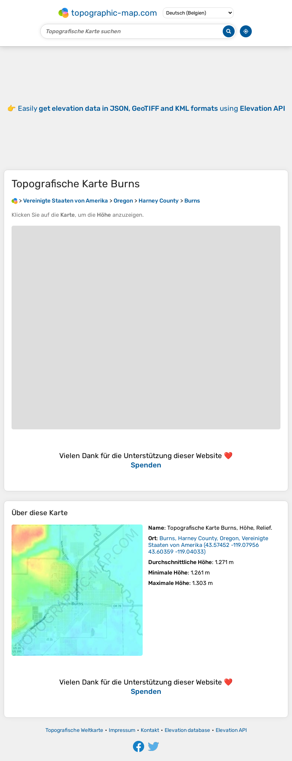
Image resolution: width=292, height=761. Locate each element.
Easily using (151, 108)
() (208, 545)
